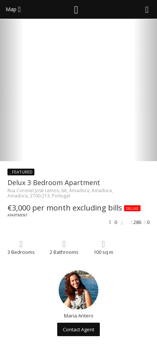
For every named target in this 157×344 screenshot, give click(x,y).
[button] (12, 90)
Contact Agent (78, 329)
